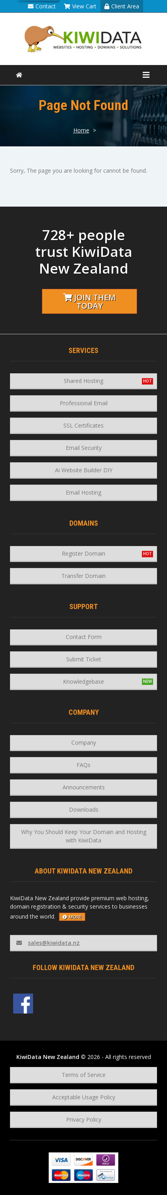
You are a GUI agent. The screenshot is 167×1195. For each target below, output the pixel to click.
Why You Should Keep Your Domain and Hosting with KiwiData (83, 836)
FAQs (83, 765)
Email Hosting (83, 492)
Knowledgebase (83, 681)
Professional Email (84, 403)
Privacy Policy (83, 1119)
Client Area (121, 6)
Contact (42, 6)
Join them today (89, 301)
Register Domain (83, 553)
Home (81, 130)
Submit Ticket (83, 659)
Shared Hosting (83, 381)
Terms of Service (84, 1075)
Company (83, 742)
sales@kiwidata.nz (48, 943)
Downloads (83, 809)
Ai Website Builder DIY (83, 470)
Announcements (84, 787)
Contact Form (84, 637)
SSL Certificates (83, 425)
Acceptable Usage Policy (83, 1097)
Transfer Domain (83, 576)
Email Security (84, 448)
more (72, 917)
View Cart (80, 6)
